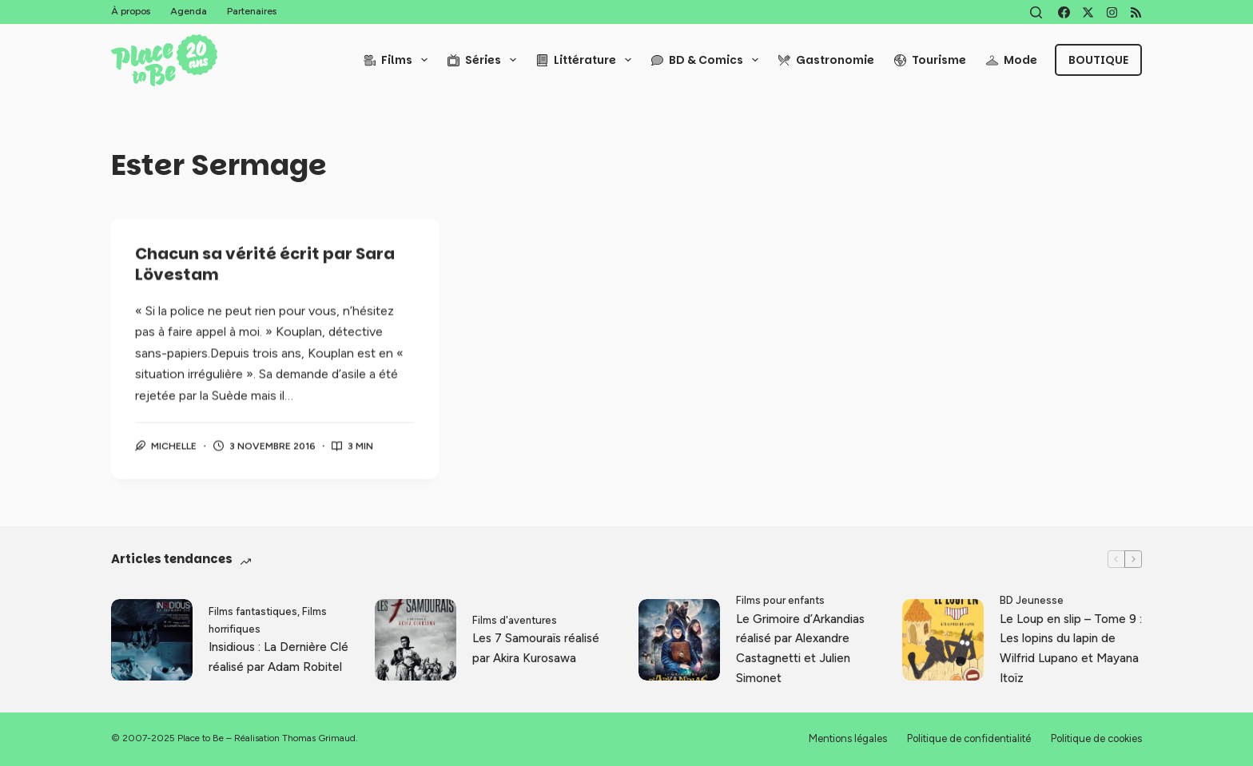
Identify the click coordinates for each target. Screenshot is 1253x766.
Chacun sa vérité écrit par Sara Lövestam (265, 265)
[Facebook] (1064, 12)
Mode (1011, 60)
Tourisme (930, 60)
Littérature (587, 59)
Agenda (188, 11)
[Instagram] (1112, 12)
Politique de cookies (1096, 738)
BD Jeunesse (1032, 600)
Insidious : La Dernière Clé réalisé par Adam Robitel (278, 657)
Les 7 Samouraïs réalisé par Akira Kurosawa (535, 648)
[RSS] (1136, 12)
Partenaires (251, 11)
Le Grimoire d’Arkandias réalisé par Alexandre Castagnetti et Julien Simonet (800, 648)
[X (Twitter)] (1088, 12)
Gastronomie (826, 60)
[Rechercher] (1036, 12)
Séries (485, 59)
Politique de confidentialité (969, 738)
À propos (130, 11)
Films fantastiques (253, 611)
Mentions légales (848, 738)
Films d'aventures (514, 620)
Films (399, 59)
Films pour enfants (780, 600)
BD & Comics (708, 59)
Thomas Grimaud (319, 738)
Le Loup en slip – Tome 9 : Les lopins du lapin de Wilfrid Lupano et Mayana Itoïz (1071, 648)
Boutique (1098, 60)
